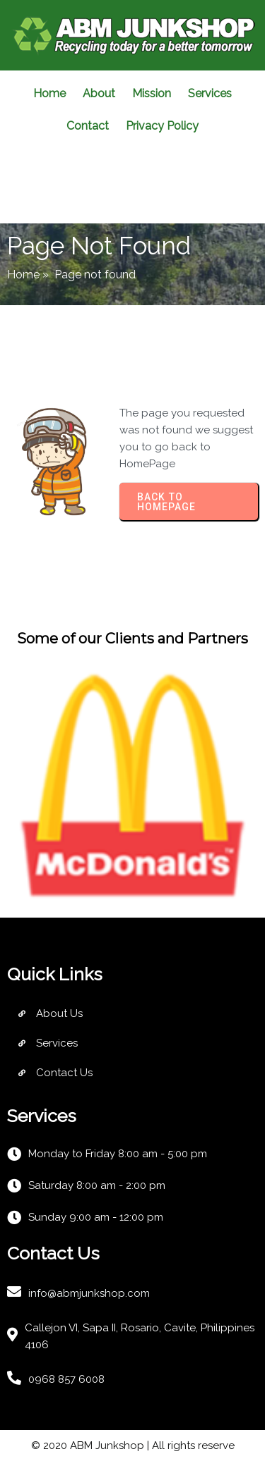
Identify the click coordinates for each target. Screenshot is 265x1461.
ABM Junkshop (107, 1445)
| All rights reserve (189, 1445)
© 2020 (50, 1445)
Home (23, 274)
